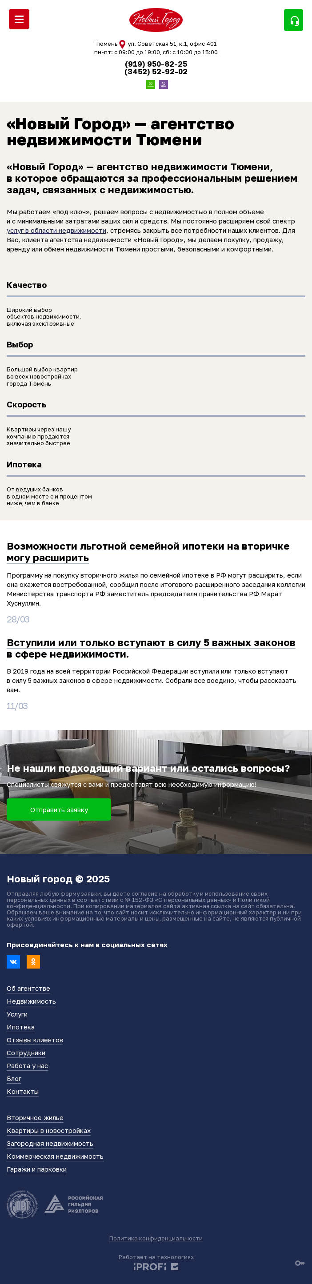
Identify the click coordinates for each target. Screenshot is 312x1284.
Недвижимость (31, 1001)
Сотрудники (26, 1053)
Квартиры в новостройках (49, 1130)
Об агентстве (28, 988)
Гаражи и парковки (37, 1169)
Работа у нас (27, 1065)
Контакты (23, 1091)
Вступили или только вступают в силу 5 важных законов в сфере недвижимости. (151, 648)
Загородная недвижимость (50, 1143)
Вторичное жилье (35, 1117)
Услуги (17, 1014)
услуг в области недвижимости (56, 230)
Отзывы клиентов (35, 1040)
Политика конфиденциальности (156, 1238)
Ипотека (21, 1027)
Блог (14, 1078)
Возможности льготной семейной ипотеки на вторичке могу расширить (148, 551)
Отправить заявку (59, 809)
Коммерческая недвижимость (55, 1156)
